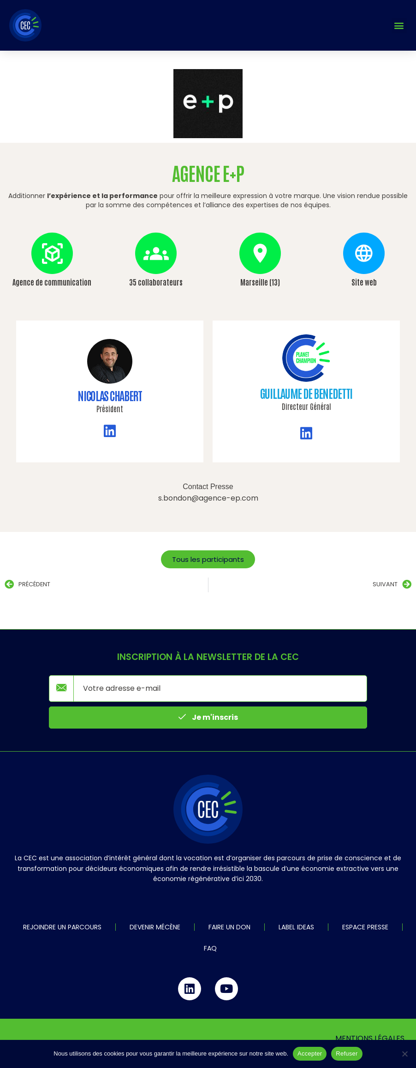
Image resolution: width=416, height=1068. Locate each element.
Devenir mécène (155, 927)
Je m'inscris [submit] (208, 717)
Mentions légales (369, 1038)
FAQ (210, 948)
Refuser (346, 1053)
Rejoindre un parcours (62, 927)
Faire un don (229, 927)
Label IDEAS (296, 927)
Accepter (309, 1053)
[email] (220, 688)
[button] (399, 25)
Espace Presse (365, 927)
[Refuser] (404, 1053)
